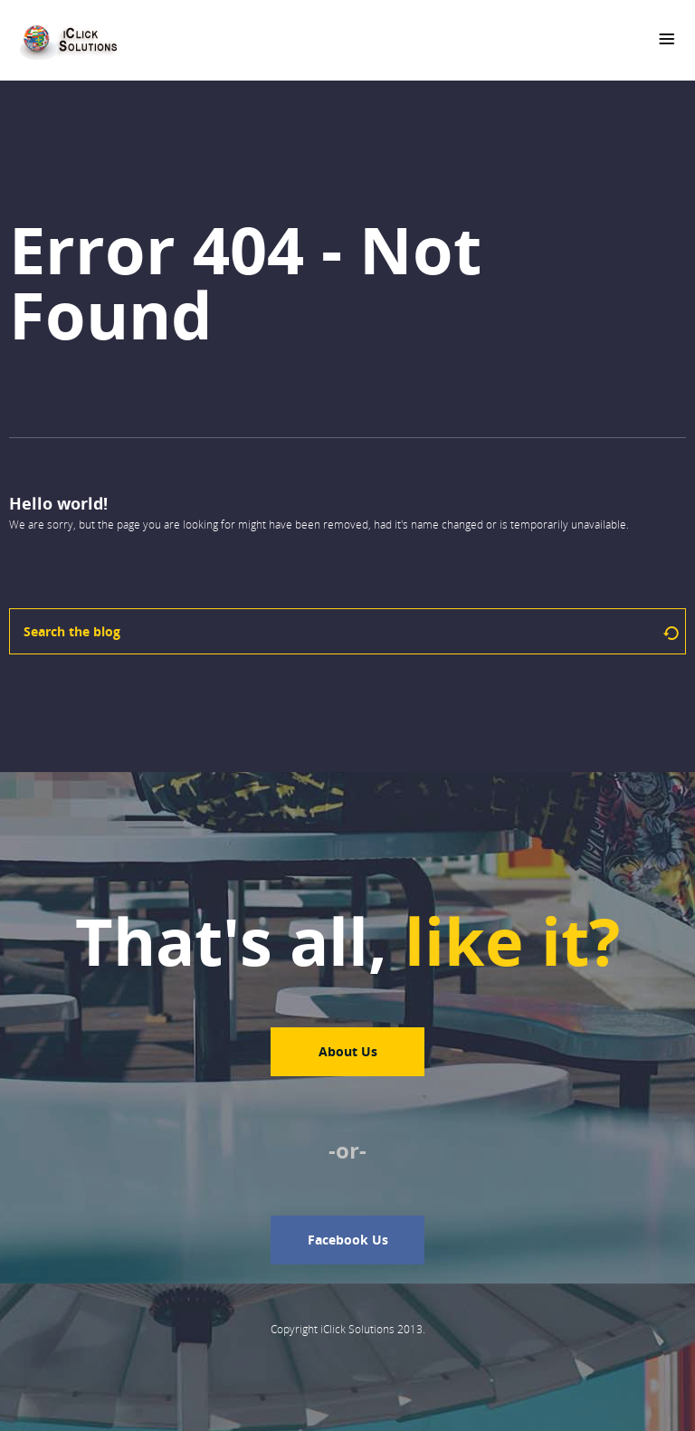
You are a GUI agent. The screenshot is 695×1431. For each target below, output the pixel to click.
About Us (348, 1051)
